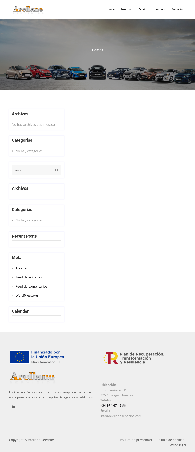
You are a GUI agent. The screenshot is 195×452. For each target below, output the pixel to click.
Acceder (22, 268)
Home (111, 9)
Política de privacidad (136, 440)
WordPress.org (27, 295)
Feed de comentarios (31, 286)
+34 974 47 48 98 (113, 405)
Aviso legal (178, 445)
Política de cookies (170, 440)
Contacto (177, 9)
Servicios (144, 9)
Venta (159, 9)
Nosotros (126, 9)
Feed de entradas (29, 277)
